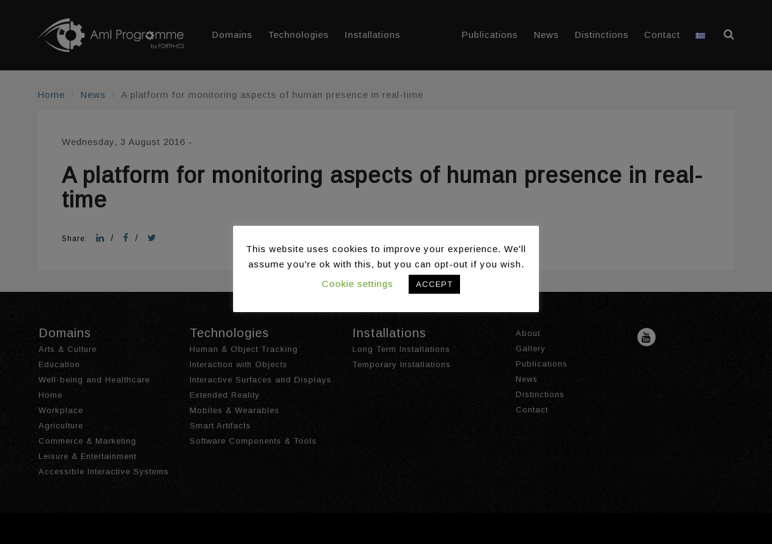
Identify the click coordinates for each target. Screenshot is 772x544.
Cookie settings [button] (357, 283)
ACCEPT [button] (434, 284)
